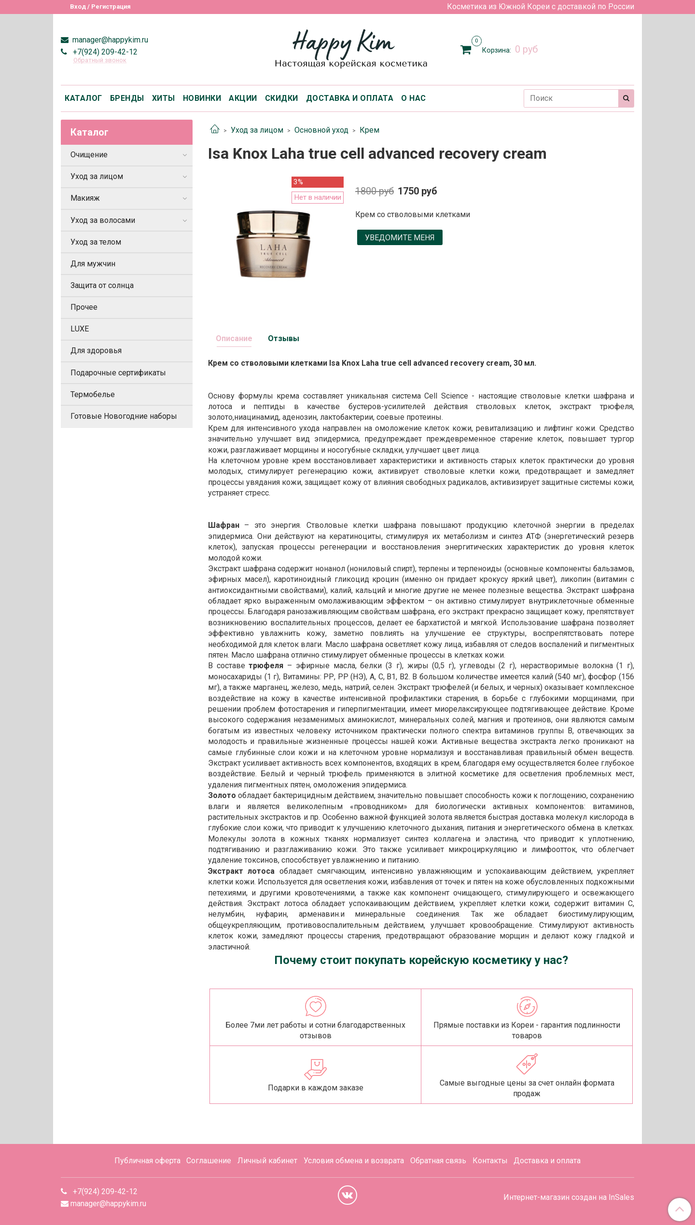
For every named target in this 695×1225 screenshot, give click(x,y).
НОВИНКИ (202, 98)
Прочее (83, 307)
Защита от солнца (102, 285)
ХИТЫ (163, 98)
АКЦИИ (243, 98)
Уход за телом (95, 242)
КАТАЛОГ (83, 98)
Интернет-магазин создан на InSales (568, 1197)
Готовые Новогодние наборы (123, 416)
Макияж (85, 198)
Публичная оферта (147, 1160)
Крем (369, 130)
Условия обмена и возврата (354, 1160)
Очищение (89, 154)
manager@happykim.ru (109, 39)
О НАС (413, 98)
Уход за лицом (257, 130)
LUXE (79, 328)
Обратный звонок (99, 60)
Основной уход (321, 130)
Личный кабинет (267, 1160)
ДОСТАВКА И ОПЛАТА (350, 98)
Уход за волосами (102, 220)
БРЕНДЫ (127, 98)
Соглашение (208, 1160)
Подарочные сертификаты (118, 372)
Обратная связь (438, 1160)
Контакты (490, 1160)
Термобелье (92, 394)
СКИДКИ (281, 98)
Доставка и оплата (547, 1160)
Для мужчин (92, 263)
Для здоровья (96, 350)
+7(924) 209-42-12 (104, 51)
